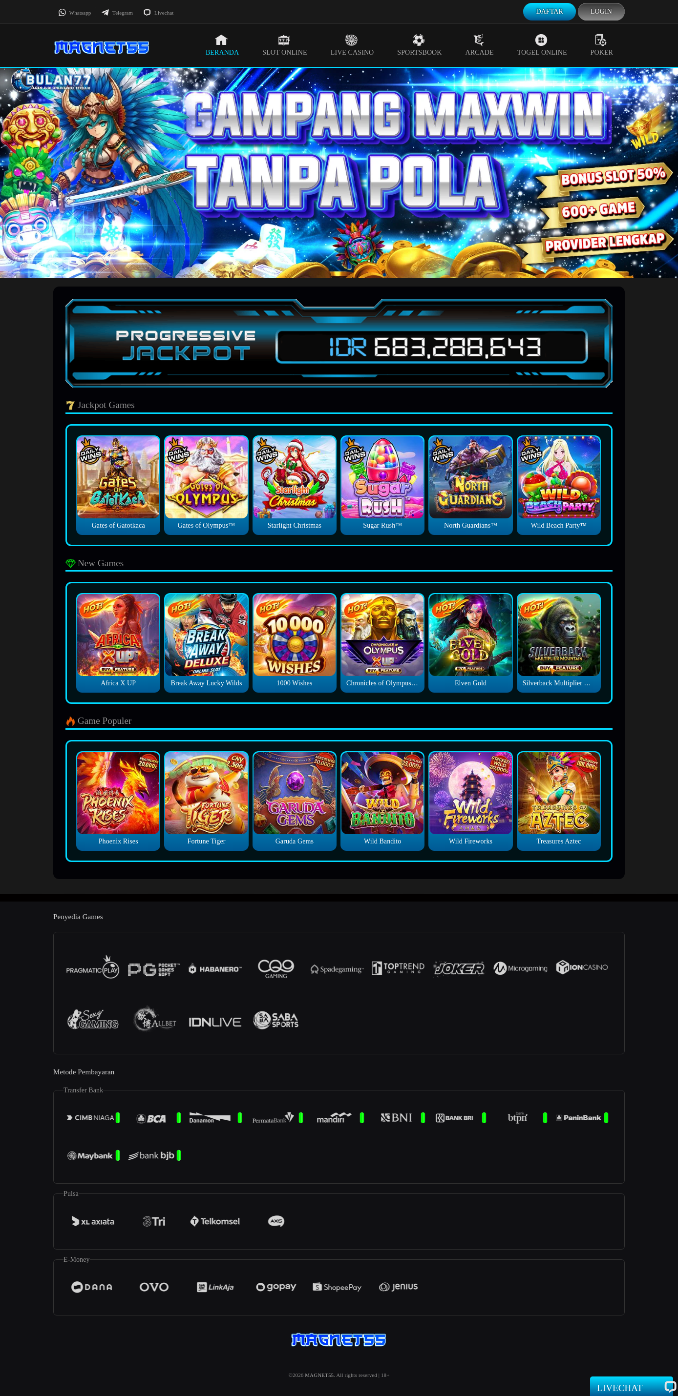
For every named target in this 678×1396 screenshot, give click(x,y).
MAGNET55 (319, 1375)
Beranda (222, 45)
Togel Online (542, 45)
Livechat (158, 13)
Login (601, 11)
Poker (602, 45)
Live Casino (352, 45)
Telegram (117, 13)
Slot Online (284, 45)
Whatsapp (74, 13)
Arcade (480, 45)
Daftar (549, 11)
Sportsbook (419, 45)
